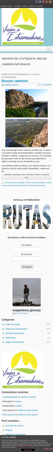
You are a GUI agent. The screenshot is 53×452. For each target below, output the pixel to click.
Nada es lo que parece (28, 410)
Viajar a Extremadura (15, 342)
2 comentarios (44, 85)
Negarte (9, 430)
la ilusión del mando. (15, 426)
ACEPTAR (28, 450)
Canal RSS (50, 1)
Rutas (25, 6)
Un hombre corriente (27, 397)
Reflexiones (11, 338)
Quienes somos (6, 6)
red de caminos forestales (14, 183)
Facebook (36, 1)
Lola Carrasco (8, 414)
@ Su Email (26, 254)
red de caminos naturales (35, 183)
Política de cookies (36, 6)
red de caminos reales (37, 185)
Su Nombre (26, 245)
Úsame (18, 401)
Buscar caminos (15, 81)
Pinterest (46, 1)
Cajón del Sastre (13, 324)
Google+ (43, 1)
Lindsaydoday (8, 397)
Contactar (17, 6)
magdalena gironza (11, 85)
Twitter (40, 1)
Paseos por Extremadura (15, 74)
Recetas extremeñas (15, 333)
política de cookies (26, 445)
